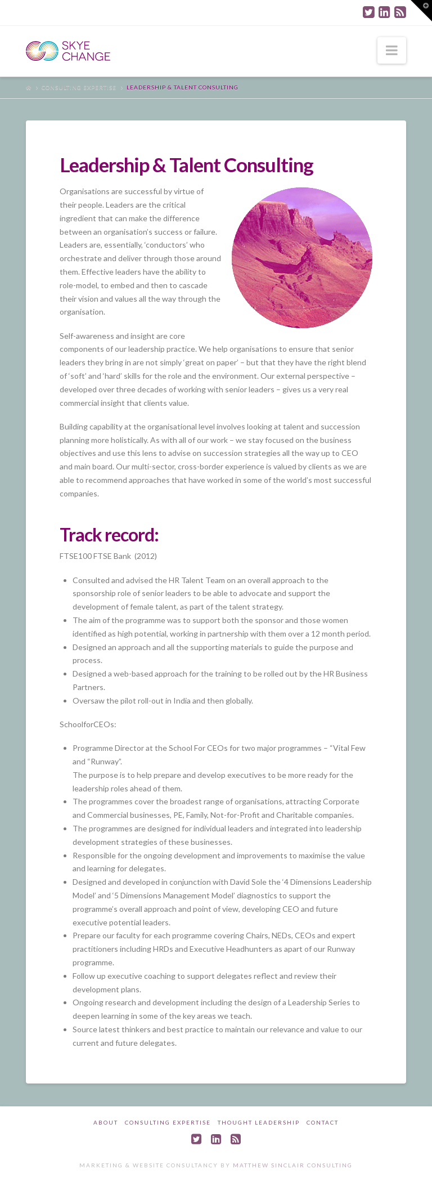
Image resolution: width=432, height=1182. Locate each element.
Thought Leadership (259, 1122)
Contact (323, 1122)
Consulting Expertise (79, 87)
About (105, 1122)
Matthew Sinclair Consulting (293, 1165)
